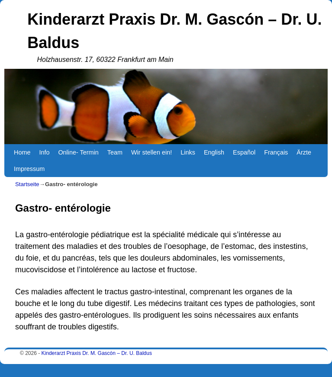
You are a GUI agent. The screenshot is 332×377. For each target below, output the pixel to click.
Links (188, 152)
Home (22, 152)
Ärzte (304, 152)
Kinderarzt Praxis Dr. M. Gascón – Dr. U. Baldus (97, 353)
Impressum (29, 168)
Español (244, 152)
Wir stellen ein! (151, 152)
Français (276, 152)
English (214, 152)
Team (114, 152)
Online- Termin (78, 152)
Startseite (27, 184)
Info (44, 152)
